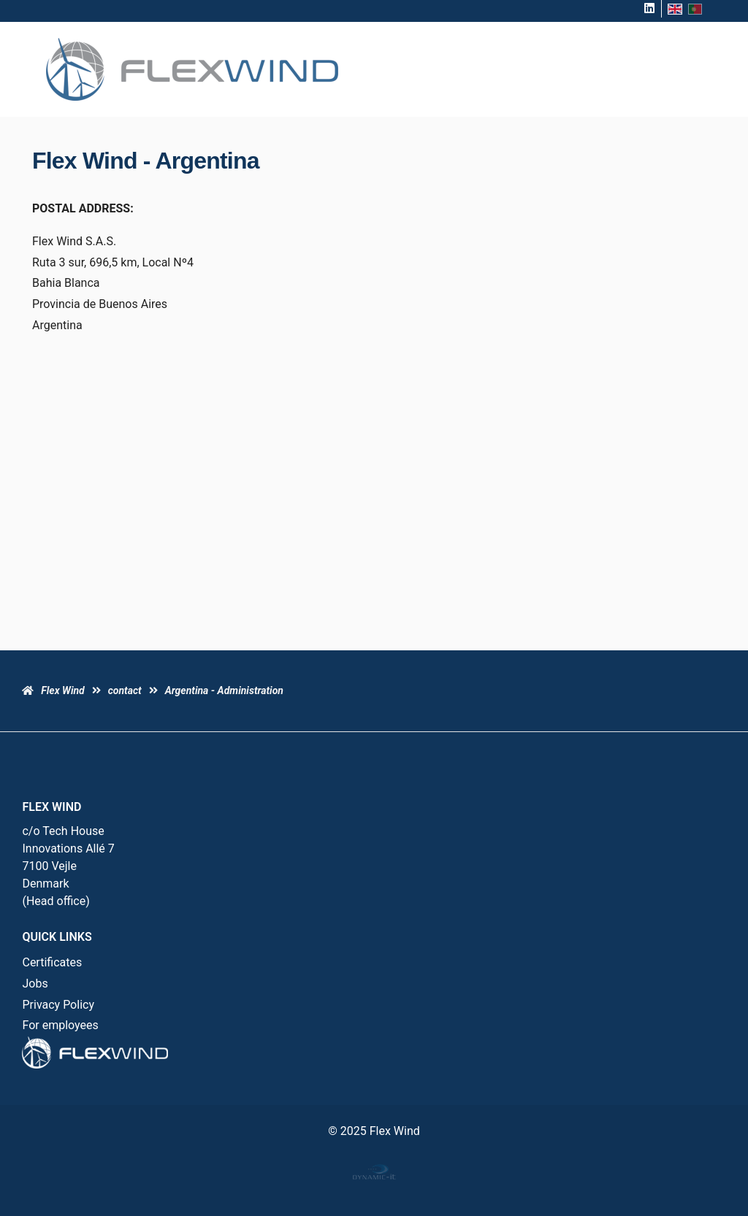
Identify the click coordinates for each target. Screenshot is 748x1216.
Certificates (52, 962)
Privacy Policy (58, 1005)
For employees (60, 1025)
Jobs (34, 983)
